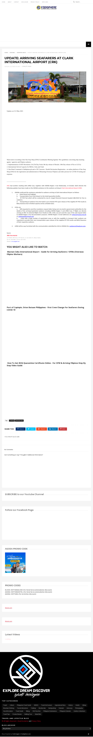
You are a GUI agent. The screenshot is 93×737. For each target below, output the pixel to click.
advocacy (69, 708)
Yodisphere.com (26, 734)
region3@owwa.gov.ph (79, 215)
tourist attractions (22, 708)
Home (3, 2)
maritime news (21, 52)
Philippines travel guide (24, 705)
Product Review (17, 714)
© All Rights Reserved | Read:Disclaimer (15, 722)
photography (79, 708)
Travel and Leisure (46, 705)
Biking (28, 711)
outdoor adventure (79, 711)
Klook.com (8, 608)
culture (12, 705)
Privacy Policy (35, 2)
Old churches (36, 711)
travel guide (19, 711)
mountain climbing (8, 708)
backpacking (52, 708)
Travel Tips (6, 714)
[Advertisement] (46, 25)
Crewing (12, 52)
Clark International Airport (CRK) (72, 188)
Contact (16, 2)
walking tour (28, 714)
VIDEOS (36, 705)
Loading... (8, 640)
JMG (8, 186)
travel (5, 705)
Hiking (84, 705)
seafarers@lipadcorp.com (78, 227)
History (70, 705)
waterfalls (38, 714)
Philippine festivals (65, 711)
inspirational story (60, 705)
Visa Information (8, 711)
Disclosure (24, 2)
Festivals (61, 708)
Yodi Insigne (15, 734)
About (9, 2)
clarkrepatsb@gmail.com (26, 217)
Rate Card (45, 2)
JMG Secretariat (12, 236)
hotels (77, 705)
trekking (33, 708)
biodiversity (42, 708)
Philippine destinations (50, 711)
